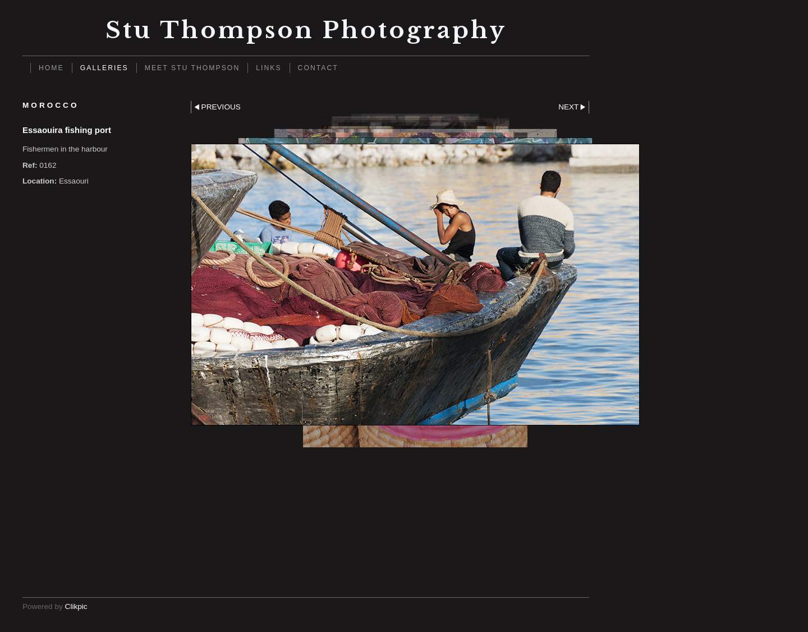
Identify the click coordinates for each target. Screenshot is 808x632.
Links (268, 68)
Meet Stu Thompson (192, 68)
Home (51, 68)
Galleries (104, 68)
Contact (318, 68)
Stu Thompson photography (306, 30)
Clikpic (76, 606)
